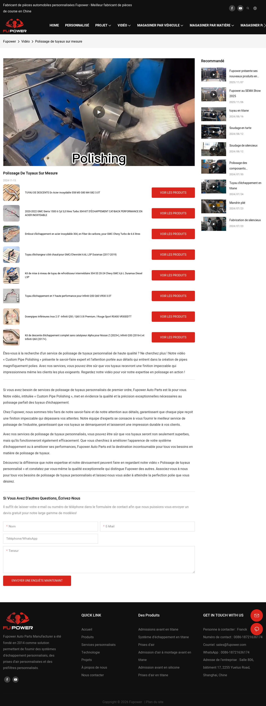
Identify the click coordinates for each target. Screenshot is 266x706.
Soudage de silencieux (243, 145)
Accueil (86, 629)
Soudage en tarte (240, 128)
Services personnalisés (98, 644)
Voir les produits (173, 192)
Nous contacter (92, 675)
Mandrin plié (237, 203)
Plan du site (154, 702)
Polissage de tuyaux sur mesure (58, 41)
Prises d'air (146, 644)
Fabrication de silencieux (245, 220)
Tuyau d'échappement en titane (245, 186)
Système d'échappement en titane (163, 637)
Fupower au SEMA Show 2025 (245, 94)
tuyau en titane (239, 111)
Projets (86, 659)
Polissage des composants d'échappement (239, 166)
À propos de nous (94, 667)
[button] (265, 25)
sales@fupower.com (231, 644)
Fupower (9, 41)
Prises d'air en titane (153, 675)
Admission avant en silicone (159, 667)
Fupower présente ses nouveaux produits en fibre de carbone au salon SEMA (245, 74)
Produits (87, 637)
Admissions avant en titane (158, 629)
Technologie (90, 652)
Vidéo (25, 41)
